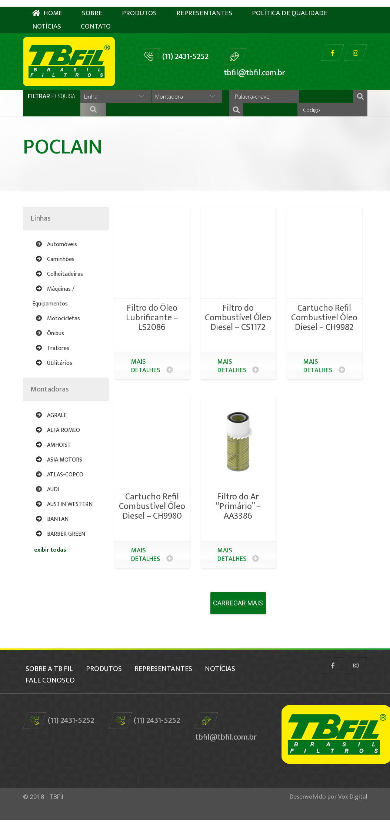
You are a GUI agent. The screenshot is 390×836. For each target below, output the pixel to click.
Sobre (92, 6)
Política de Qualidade (289, 6)
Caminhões (55, 281)
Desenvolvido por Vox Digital (328, 812)
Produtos (139, 6)
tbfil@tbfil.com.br (254, 66)
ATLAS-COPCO (59, 496)
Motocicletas (58, 340)
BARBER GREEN (60, 556)
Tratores (52, 370)
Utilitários (54, 385)
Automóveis (56, 266)
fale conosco (100, 697)
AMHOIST (53, 467)
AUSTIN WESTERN (64, 526)
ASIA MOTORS (59, 481)
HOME (47, 6)
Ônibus (50, 355)
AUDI (47, 511)
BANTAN (52, 541)
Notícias (46, 20)
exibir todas (50, 572)
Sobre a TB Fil (46, 687)
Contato (96, 20)
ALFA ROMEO (58, 452)
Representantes (204, 6)
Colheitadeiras (59, 296)
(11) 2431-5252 (185, 50)
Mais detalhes (152, 387)
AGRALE (51, 437)
